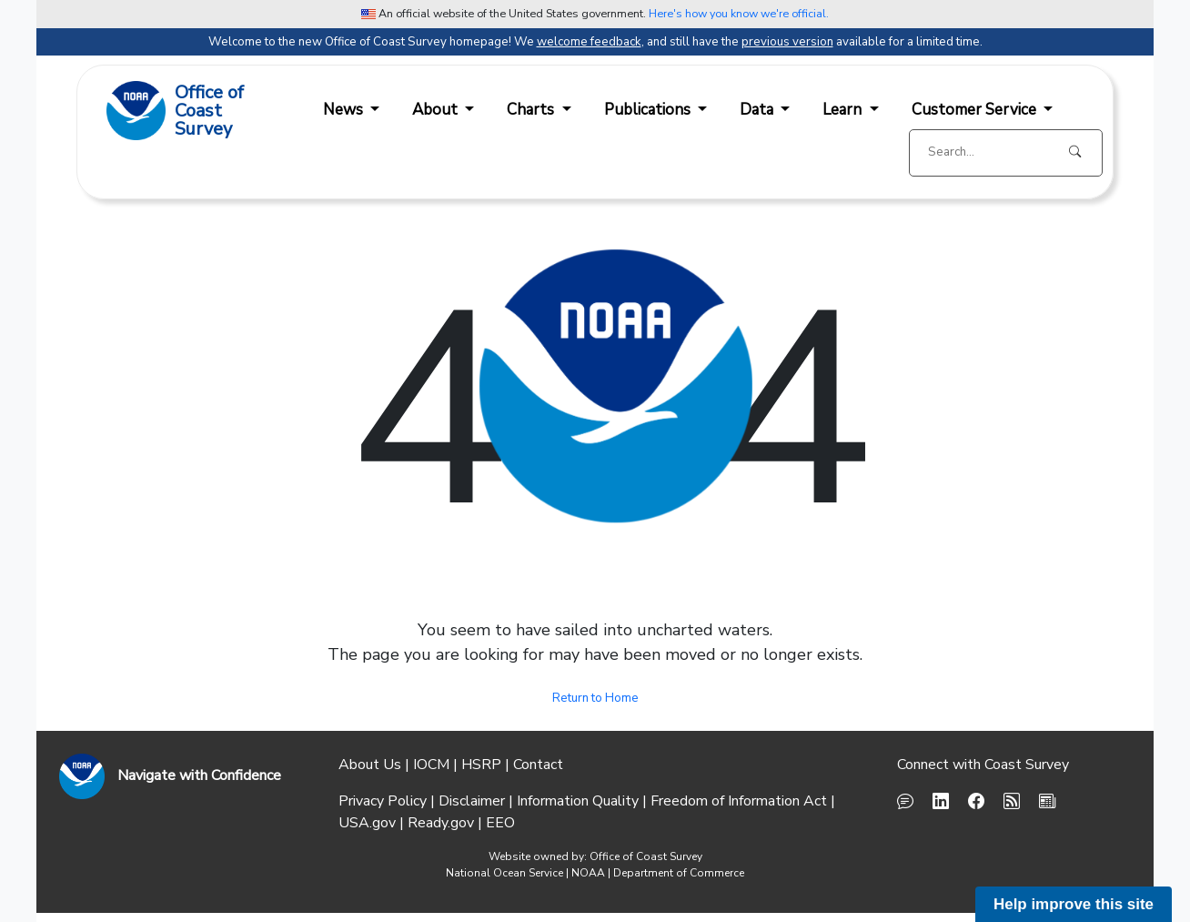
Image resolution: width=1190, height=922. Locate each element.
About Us (369, 765)
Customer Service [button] (976, 109)
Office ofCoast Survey (209, 112)
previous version (787, 42)
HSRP (481, 765)
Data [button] (758, 109)
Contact (538, 765)
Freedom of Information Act (738, 801)
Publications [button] (649, 109)
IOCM (431, 765)
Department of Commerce (678, 873)
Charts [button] (532, 109)
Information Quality (578, 801)
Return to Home (595, 698)
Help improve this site (1073, 904)
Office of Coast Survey (646, 856)
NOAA (588, 873)
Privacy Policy (382, 801)
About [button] (436, 109)
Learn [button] (843, 109)
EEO (500, 823)
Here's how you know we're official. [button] (739, 13)
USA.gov (367, 823)
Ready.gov (441, 823)
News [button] (345, 109)
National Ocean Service (504, 873)
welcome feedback (589, 42)
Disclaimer (472, 801)
